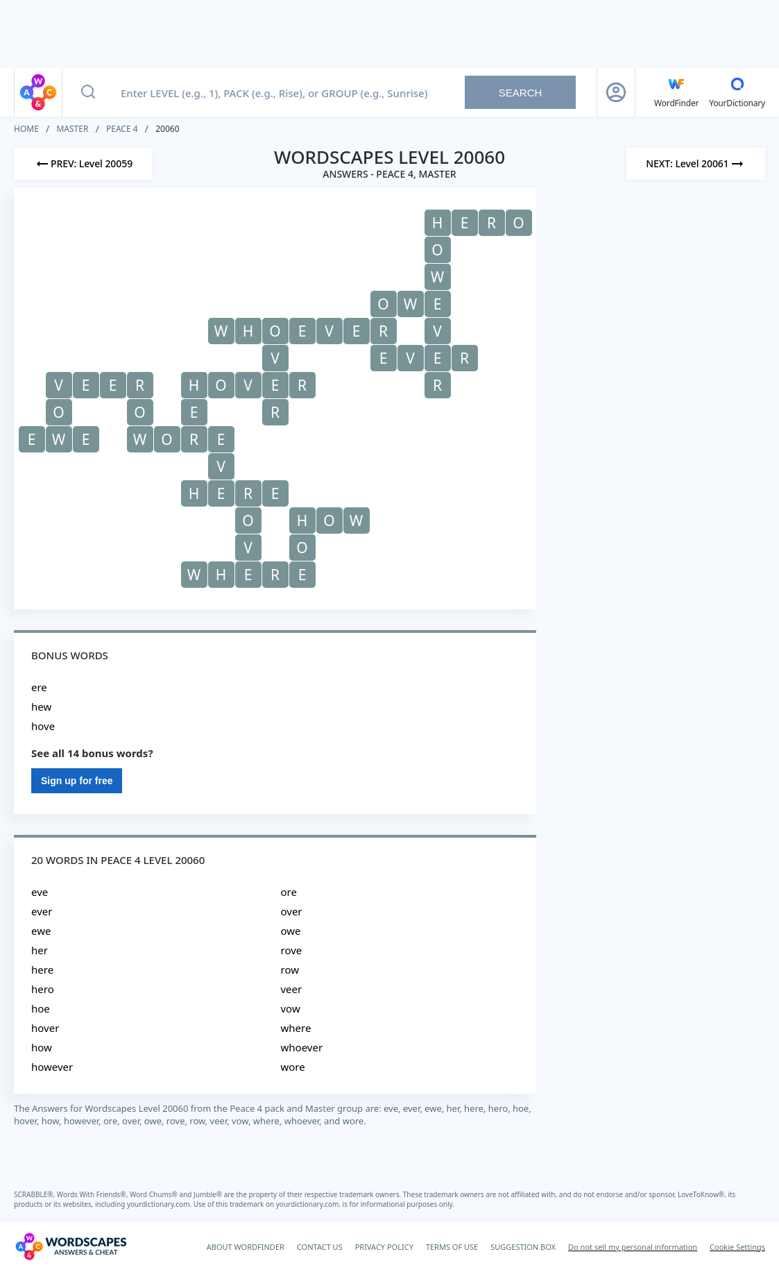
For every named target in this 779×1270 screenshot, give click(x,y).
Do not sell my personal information (632, 1247)
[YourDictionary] (737, 92)
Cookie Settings (737, 1247)
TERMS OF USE (452, 1247)
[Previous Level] (83, 164)
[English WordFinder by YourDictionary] (676, 92)
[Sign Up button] (616, 92)
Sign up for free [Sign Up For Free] (76, 780)
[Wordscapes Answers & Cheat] (71, 1246)
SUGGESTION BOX (523, 1247)
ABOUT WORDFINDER (245, 1247)
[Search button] (88, 92)
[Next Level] (695, 164)
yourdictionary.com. (160, 1204)
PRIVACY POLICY (384, 1247)
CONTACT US (320, 1247)
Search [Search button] (520, 93)
